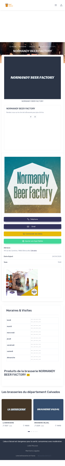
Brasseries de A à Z (44, 456)
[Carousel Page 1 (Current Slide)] (29, 431)
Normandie (22, 46)
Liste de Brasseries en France (25, 456)
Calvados (32, 46)
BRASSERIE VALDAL (41, 423)
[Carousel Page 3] (33, 431)
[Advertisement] (32, 26)
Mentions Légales (33, 451)
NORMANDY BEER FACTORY (32, 51)
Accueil (12, 46)
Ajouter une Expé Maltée (32, 241)
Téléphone (32, 219)
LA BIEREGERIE (8, 423)
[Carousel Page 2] (31, 431)
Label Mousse (32, 446)
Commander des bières (32, 234)
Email (32, 226)
